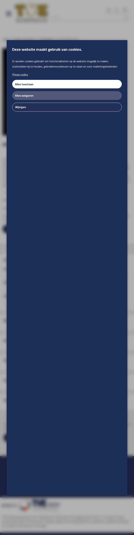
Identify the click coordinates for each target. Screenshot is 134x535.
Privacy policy (20, 74)
